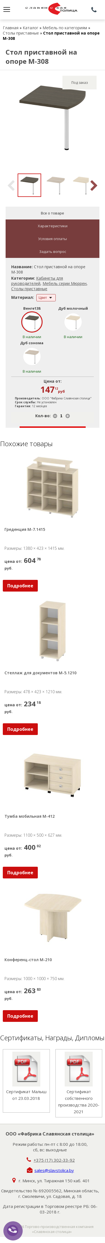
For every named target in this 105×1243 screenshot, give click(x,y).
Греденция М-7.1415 (24, 529)
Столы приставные (21, 33)
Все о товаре (52, 213)
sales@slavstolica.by (54, 1170)
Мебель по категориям (65, 27)
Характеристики (52, 225)
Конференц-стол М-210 (28, 959)
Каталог (30, 27)
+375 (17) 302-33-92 (54, 1160)
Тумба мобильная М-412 (29, 816)
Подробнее (20, 586)
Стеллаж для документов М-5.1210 (40, 672)
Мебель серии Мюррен (65, 283)
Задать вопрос (52, 251)
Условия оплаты (52, 238)
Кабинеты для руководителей (37, 280)
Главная (10, 27)
